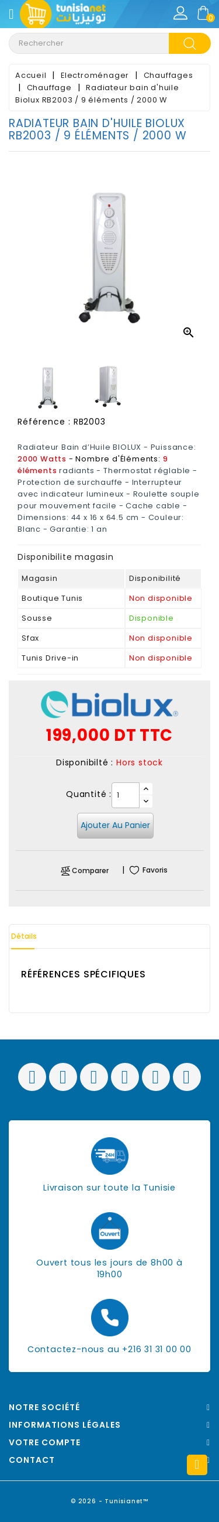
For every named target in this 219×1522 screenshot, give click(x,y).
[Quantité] (126, 795)
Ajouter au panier (115, 825)
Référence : (44, 421)
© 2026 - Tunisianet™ (109, 1501)
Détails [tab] (24, 936)
